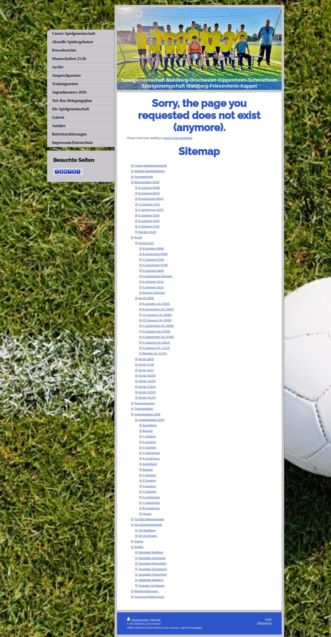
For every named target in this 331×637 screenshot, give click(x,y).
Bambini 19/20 (147, 232)
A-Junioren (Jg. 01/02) (156, 303)
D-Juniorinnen (151, 497)
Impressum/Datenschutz (149, 596)
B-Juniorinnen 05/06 (155, 253)
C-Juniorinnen (151, 452)
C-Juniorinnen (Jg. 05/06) (158, 325)
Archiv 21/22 (146, 243)
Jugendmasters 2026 (147, 414)
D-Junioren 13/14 (149, 215)
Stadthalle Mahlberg (150, 580)
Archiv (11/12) (147, 397)
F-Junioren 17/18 (148, 226)
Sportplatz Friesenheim (152, 574)
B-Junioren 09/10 (148, 193)
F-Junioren (149, 436)
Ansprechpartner (144, 403)
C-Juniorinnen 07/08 (155, 265)
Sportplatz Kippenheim (152, 563)
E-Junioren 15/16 (148, 220)
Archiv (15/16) (147, 375)
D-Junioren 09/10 (153, 270)
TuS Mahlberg (147, 530)
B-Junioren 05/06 (153, 248)
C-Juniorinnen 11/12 (150, 209)
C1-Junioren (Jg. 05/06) (157, 314)
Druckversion (138, 619)
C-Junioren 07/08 (153, 259)
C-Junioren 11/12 (149, 204)
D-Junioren (149, 447)
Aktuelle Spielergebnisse (149, 171)
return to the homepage (178, 137)
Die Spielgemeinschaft (148, 524)
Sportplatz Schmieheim (152, 569)
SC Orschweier (147, 535)
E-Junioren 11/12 (153, 281)
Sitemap (156, 619)
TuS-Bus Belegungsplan (149, 519)
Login (268, 619)
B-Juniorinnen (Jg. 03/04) (158, 309)
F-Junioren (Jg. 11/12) (156, 348)
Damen (147, 513)
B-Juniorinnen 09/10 (150, 198)
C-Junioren (149, 491)
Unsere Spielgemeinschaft (150, 165)
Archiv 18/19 (146, 359)
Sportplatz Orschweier (152, 558)
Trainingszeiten (143, 408)
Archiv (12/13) (147, 392)
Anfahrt (138, 546)
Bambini (148, 430)
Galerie (138, 541)
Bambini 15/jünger (154, 292)
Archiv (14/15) (147, 381)
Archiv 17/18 (146, 364)
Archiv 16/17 (146, 370)
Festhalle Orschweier (151, 585)
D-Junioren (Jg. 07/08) (156, 331)
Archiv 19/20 (146, 298)
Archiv (138, 237)
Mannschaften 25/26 (146, 182)
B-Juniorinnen (151, 458)
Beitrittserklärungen (146, 591)
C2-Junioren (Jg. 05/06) (157, 320)
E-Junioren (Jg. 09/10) (156, 342)
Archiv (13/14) (147, 386)
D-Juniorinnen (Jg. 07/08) (158, 336)
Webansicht (264, 622)
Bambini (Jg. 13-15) (155, 353)
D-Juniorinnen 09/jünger (157, 276)
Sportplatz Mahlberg (150, 552)
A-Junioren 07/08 (148, 187)
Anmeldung (150, 425)
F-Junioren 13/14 (153, 287)
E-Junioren (149, 442)
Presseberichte (143, 176)
